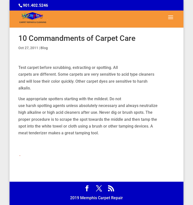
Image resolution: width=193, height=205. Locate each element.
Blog (44, 48)
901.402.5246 (35, 5)
